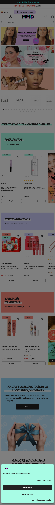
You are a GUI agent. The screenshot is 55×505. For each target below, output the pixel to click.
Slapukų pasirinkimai (44, 480)
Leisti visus (27, 487)
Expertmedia (46, 500)
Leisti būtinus (27, 494)
